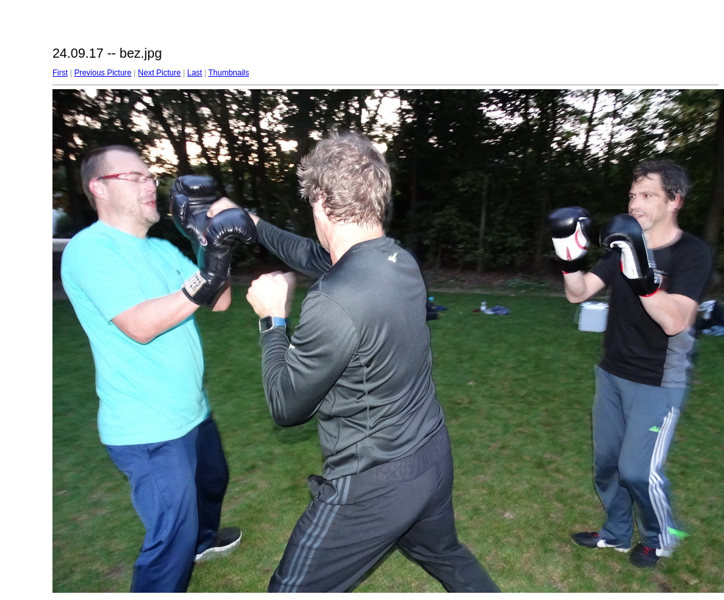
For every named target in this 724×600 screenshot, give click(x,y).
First (60, 72)
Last (194, 72)
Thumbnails (229, 72)
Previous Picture (102, 72)
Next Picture (159, 72)
